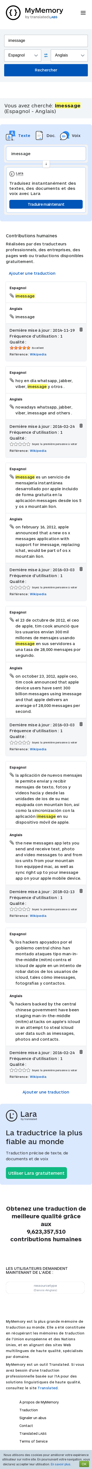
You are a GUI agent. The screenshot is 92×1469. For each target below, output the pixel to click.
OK (84, 1464)
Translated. (48, 1388)
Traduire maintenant (46, 204)
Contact (26, 1425)
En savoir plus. (61, 1464)
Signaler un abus (32, 1418)
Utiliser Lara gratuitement (36, 1173)
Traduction (28, 1410)
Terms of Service (33, 1441)
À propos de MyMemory (39, 1402)
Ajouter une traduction (32, 273)
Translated (33, 1433)
